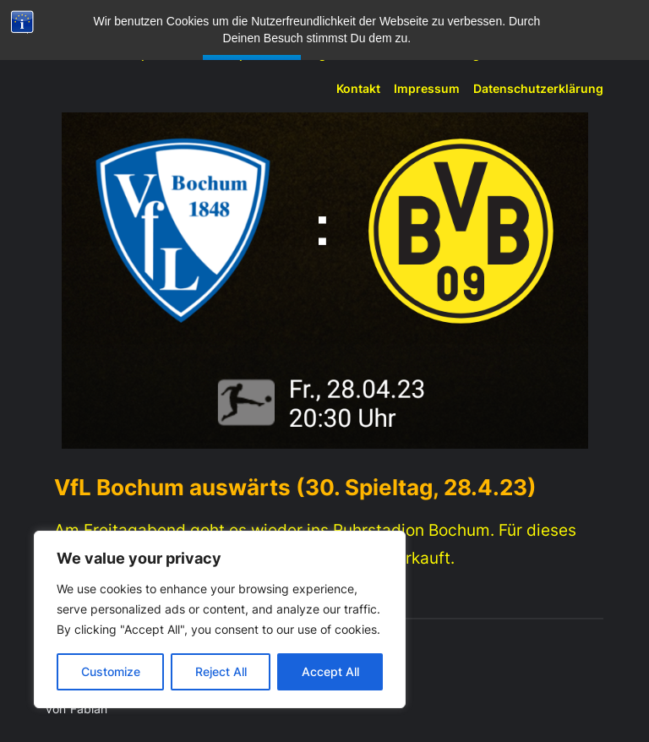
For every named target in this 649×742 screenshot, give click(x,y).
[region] (220, 619)
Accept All (330, 671)
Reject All (221, 671)
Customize (110, 671)
